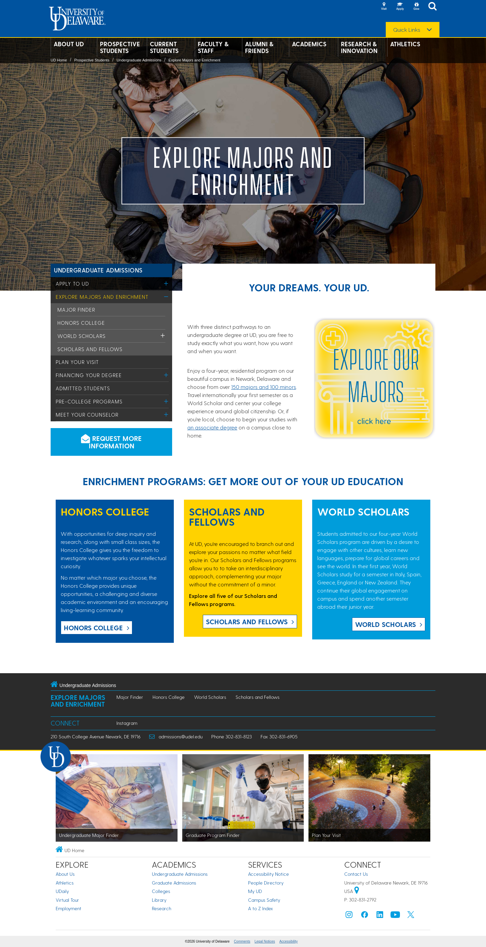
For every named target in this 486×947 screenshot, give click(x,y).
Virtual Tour (67, 900)
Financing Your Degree (89, 375)
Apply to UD (72, 284)
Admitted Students (83, 388)
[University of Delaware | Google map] (356, 891)
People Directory (266, 883)
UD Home (59, 60)
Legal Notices (264, 941)
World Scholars (81, 336)
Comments (242, 941)
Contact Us (356, 874)
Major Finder (76, 310)
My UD (255, 891)
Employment (68, 908)
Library (159, 900)
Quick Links (406, 30)
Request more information (111, 442)
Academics (309, 44)
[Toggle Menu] (166, 283)
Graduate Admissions (174, 883)
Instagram (126, 723)
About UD (69, 44)
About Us (65, 874)
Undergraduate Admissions (139, 60)
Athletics (405, 44)
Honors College (81, 323)
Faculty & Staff (213, 47)
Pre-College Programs (89, 401)
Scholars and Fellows (90, 349)
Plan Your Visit (77, 362)
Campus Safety (264, 900)
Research (161, 908)
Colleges (161, 891)
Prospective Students (120, 47)
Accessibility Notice (268, 874)
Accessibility (288, 941)
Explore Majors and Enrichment (194, 60)
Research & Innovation (359, 47)
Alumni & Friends (259, 47)
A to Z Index (260, 908)
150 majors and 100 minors (263, 387)
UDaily (62, 891)
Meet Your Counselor (87, 415)
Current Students (164, 47)
